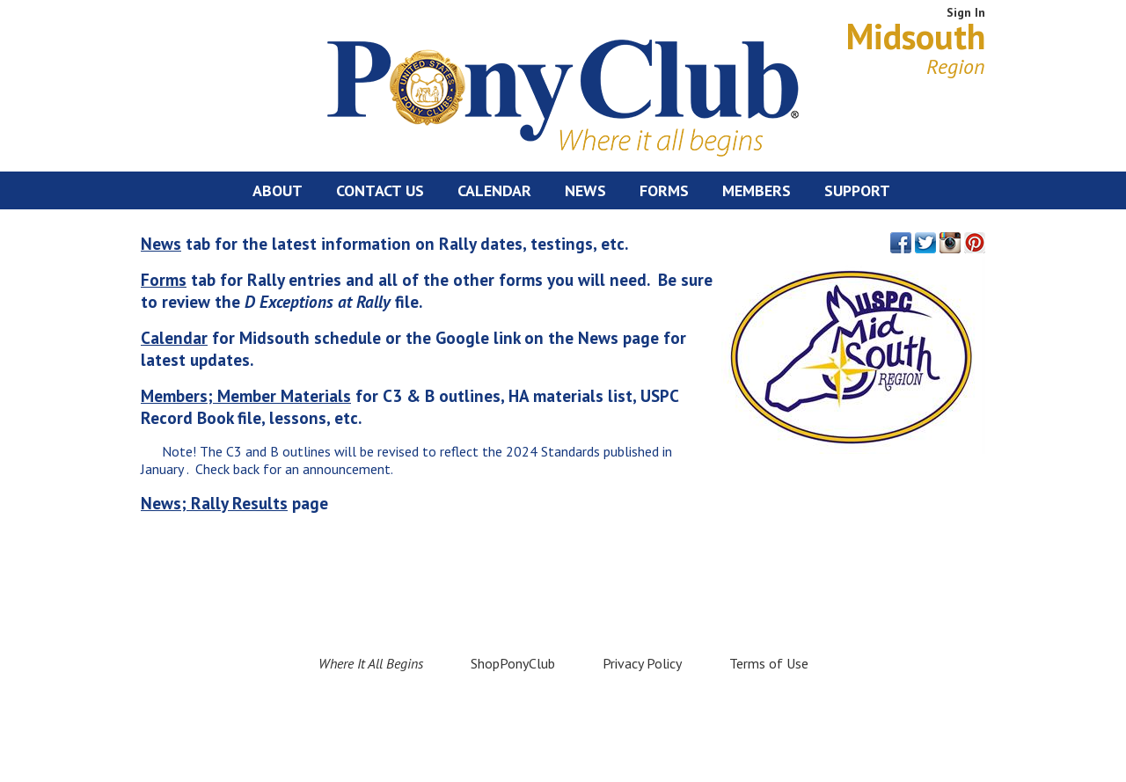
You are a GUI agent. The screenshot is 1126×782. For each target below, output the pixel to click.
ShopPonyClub (513, 663)
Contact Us (380, 190)
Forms (664, 190)
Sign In (966, 12)
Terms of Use (768, 663)
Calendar (494, 190)
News (585, 190)
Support (857, 190)
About (277, 190)
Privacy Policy (642, 663)
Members (756, 190)
